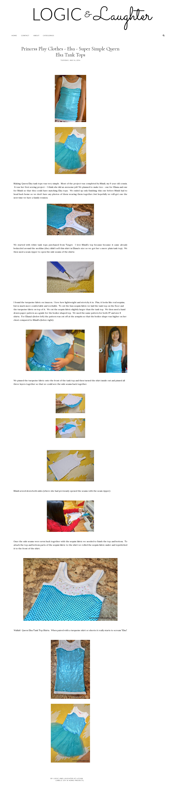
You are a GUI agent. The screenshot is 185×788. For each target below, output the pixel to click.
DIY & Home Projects (73, 780)
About (36, 36)
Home (14, 36)
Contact (25, 36)
